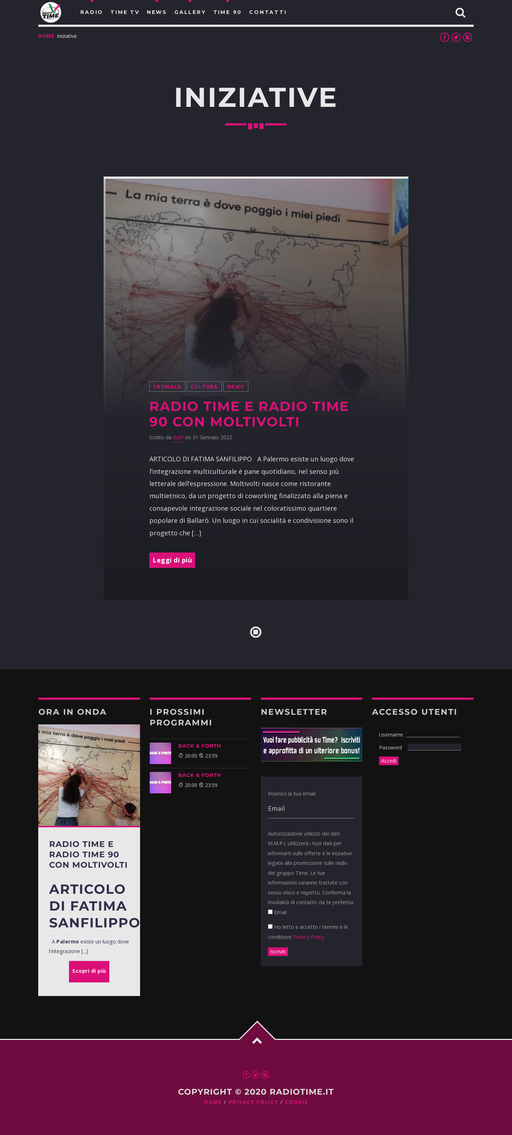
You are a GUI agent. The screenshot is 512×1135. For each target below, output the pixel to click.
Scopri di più (89, 970)
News (235, 386)
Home (46, 36)
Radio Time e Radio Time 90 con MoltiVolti (249, 414)
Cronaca (167, 386)
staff (178, 437)
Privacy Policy (308, 936)
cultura (204, 386)
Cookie (296, 1102)
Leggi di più (172, 560)
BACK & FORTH (199, 746)
